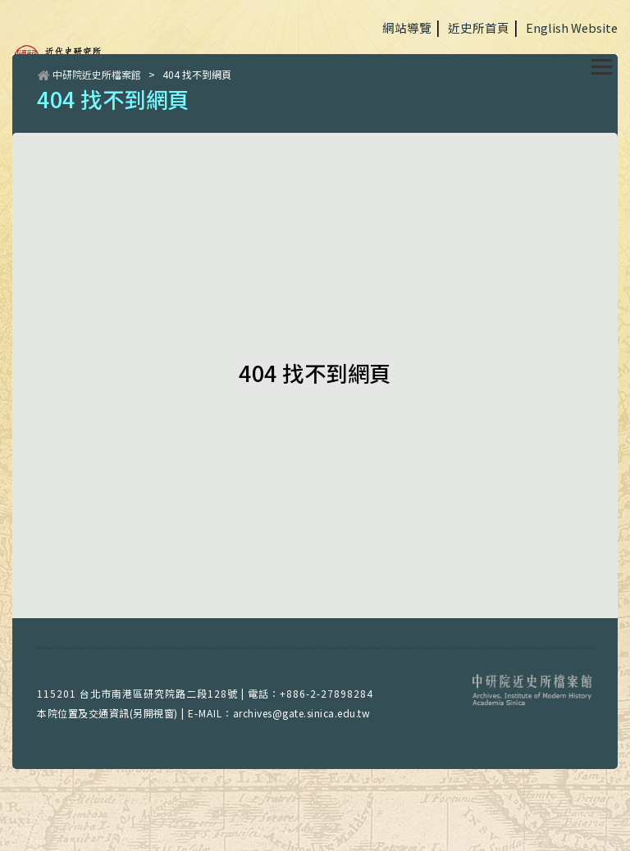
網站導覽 (406, 27)
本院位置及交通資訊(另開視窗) (107, 713)
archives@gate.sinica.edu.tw (302, 713)
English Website (572, 27)
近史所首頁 (478, 27)
